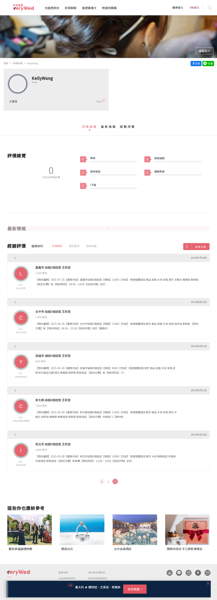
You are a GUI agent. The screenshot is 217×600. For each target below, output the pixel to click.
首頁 (6, 63)
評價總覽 (89, 126)
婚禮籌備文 (89, 8)
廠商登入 (177, 7)
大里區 (13, 101)
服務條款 (63, 572)
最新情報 (108, 126)
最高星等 (74, 246)
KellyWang (32, 63)
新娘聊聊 (70, 8)
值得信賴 (91, 246)
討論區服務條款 (67, 578)
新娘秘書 (17, 63)
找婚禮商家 (52, 8)
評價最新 (57, 246)
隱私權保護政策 (96, 572)
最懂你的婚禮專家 (98, 578)
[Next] (115, 481)
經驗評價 (127, 126)
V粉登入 (194, 7)
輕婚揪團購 (109, 8)
